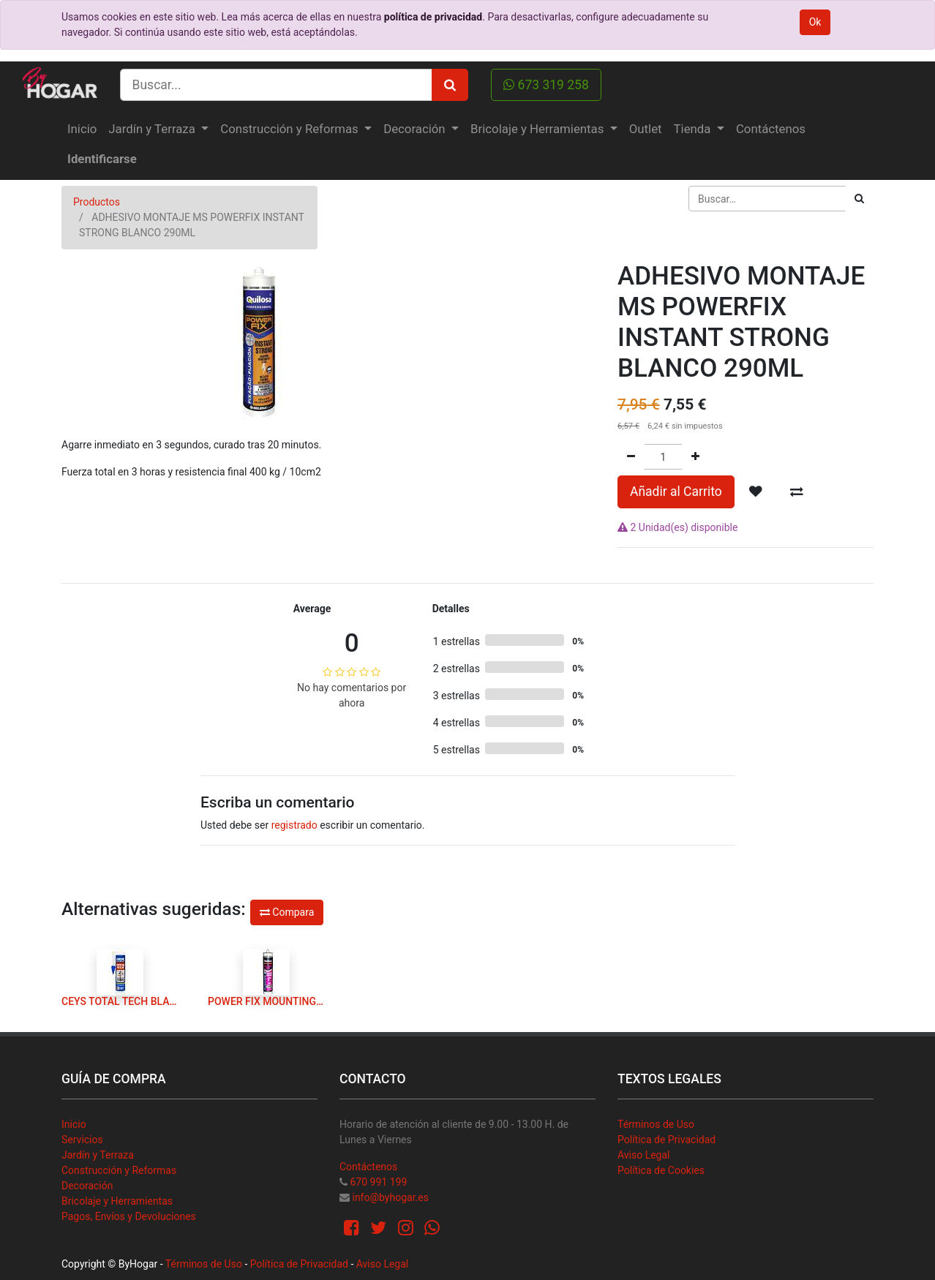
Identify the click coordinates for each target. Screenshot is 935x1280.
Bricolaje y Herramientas (117, 1201)
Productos (96, 202)
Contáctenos (368, 1166)
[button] (756, 491)
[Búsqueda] (859, 198)
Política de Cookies (661, 1170)
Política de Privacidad (666, 1139)
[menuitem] (81, 129)
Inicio (73, 1124)
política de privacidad (433, 17)
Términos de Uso (655, 1124)
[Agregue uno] (695, 457)
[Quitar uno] (631, 457)
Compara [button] (287, 912)
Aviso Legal (643, 1155)
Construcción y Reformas (118, 1170)
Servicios (82, 1139)
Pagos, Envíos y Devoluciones (128, 1216)
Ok (815, 22)
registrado (294, 825)
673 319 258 (546, 85)
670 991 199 (378, 1182)
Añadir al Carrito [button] (676, 491)
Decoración (87, 1185)
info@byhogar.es (390, 1197)
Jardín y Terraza (97, 1155)
